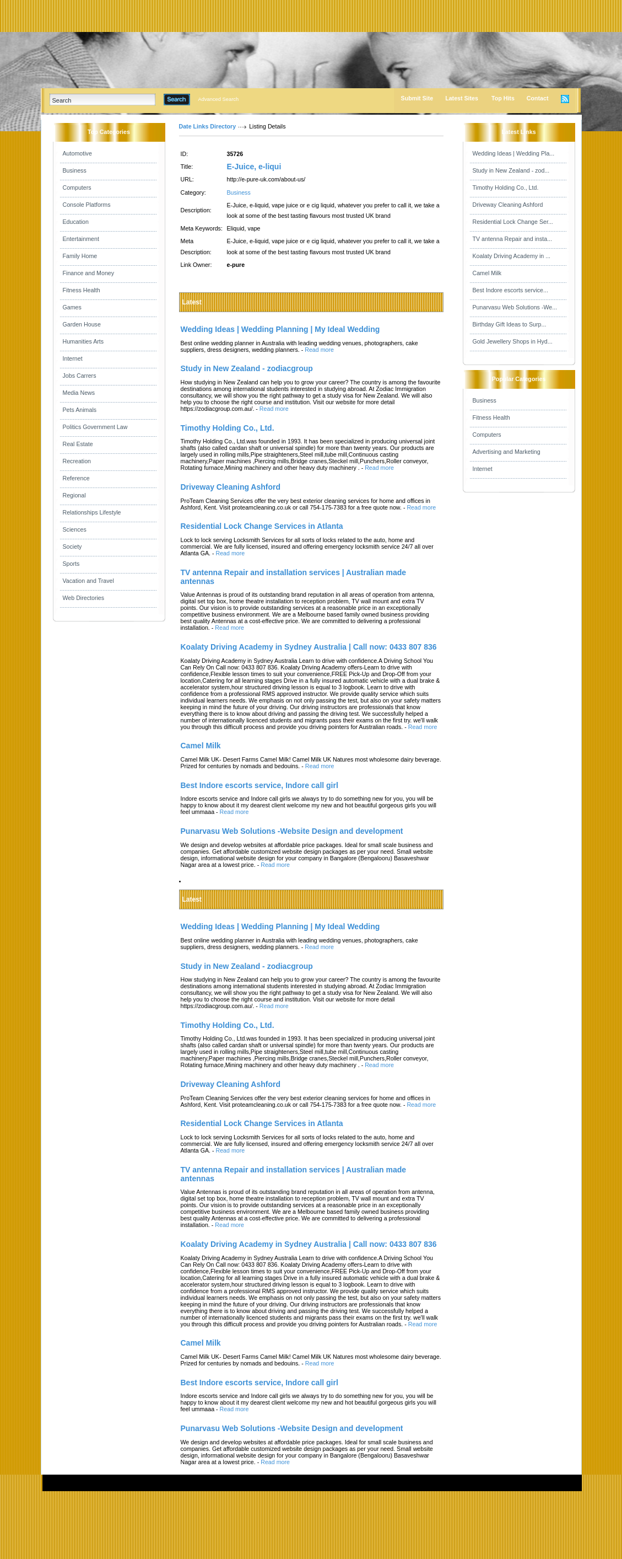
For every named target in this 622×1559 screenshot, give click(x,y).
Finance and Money (89, 273)
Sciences (74, 529)
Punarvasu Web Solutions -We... (515, 307)
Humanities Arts (83, 341)
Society (72, 546)
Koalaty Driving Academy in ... (512, 256)
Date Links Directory (207, 126)
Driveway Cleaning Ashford (508, 204)
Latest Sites (461, 98)
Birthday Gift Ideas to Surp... (510, 324)
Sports (71, 563)
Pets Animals (80, 409)
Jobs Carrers (79, 375)
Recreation (77, 461)
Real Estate (78, 444)
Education (76, 221)
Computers (77, 187)
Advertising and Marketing (506, 451)
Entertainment (81, 238)
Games (72, 307)
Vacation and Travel (88, 580)
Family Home (80, 256)
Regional (74, 495)
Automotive (77, 153)
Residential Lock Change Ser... (513, 221)
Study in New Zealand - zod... (511, 170)
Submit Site (417, 98)
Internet (73, 358)
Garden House (82, 324)
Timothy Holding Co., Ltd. (506, 187)
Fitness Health (81, 290)
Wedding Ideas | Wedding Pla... (514, 153)
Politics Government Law (95, 427)
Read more (319, 349)
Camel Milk (487, 273)
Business (74, 170)
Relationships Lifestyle (92, 512)
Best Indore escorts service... (510, 290)
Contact (538, 98)
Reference (76, 478)
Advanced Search (218, 99)
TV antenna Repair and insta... (513, 238)
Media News (79, 392)
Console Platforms (87, 204)
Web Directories (84, 597)
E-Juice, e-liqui (254, 166)
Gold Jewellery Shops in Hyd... (513, 341)
